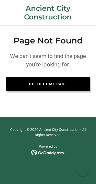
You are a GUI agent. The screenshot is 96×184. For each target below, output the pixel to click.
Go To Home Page (48, 84)
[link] (48, 12)
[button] (82, 170)
